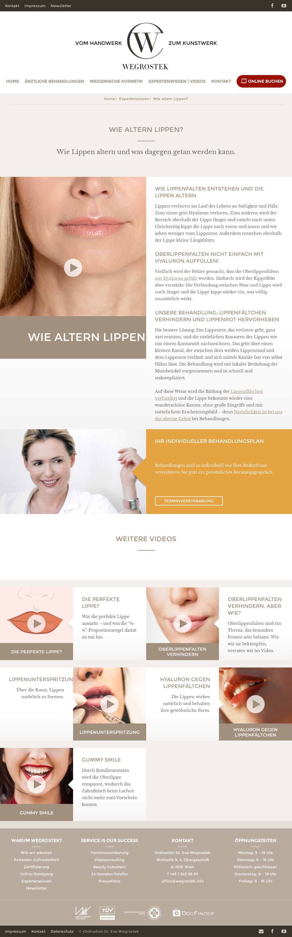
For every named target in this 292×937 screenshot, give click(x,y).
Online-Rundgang (36, 874)
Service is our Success (109, 840)
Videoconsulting (109, 859)
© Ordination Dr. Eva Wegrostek (109, 931)
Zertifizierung (36, 867)
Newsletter (61, 5)
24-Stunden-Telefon (109, 874)
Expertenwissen (134, 98)
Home (12, 81)
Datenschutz (62, 931)
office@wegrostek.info (182, 881)
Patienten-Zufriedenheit (36, 859)
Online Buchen (265, 81)
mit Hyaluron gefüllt (176, 278)
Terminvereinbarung (189, 500)
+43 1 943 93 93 (184, 874)
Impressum (34, 5)
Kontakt (221, 81)
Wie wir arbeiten (36, 852)
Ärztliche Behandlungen (54, 81)
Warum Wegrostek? (36, 840)
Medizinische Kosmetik (116, 81)
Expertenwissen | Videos (177, 81)
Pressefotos (110, 881)
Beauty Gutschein (109, 867)
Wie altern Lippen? (170, 98)
